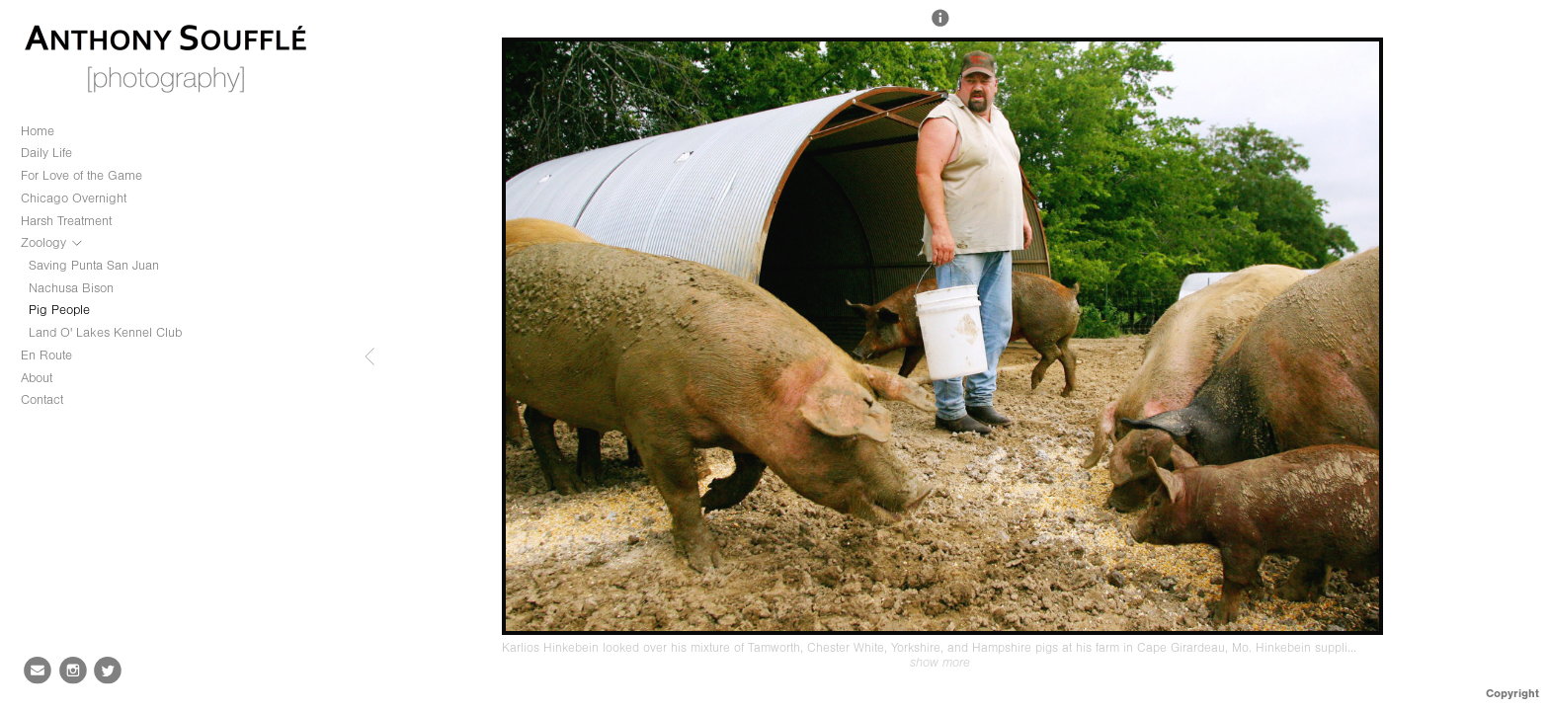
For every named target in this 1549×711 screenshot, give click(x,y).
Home (37, 130)
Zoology (52, 243)
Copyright (1512, 693)
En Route (46, 355)
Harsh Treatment (66, 220)
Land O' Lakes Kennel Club (105, 332)
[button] (940, 26)
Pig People (59, 309)
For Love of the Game (81, 175)
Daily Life (46, 152)
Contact (42, 399)
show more (940, 663)
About (36, 377)
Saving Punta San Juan (94, 265)
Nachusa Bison (71, 287)
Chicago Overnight (73, 198)
